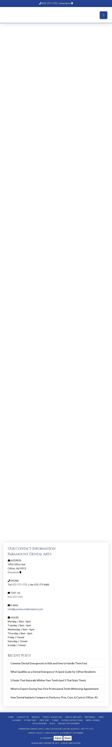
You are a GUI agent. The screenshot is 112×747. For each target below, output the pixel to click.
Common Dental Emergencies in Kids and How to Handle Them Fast (48, 663)
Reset (67, 738)
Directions (65, 3)
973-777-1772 (49, 3)
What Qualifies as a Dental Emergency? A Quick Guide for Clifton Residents (53, 671)
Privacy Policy (35, 733)
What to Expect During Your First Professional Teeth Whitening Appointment (54, 688)
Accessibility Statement (72, 733)
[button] (103, 15)
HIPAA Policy (51, 733)
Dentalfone (74, 743)
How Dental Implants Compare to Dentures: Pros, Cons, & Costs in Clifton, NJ (54, 697)
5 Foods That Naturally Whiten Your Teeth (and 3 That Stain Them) (48, 680)
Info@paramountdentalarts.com (25, 609)
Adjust (58, 738)
